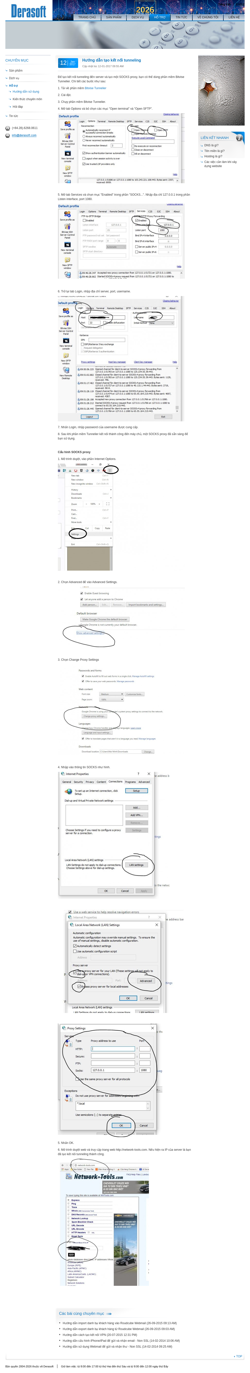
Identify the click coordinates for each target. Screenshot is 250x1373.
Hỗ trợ (13, 85)
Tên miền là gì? (214, 151)
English (240, 3)
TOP (239, 1356)
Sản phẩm (15, 70)
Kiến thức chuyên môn (27, 99)
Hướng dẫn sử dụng (26, 91)
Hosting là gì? (213, 156)
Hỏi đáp (18, 106)
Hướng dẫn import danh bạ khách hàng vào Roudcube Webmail (104, 1323)
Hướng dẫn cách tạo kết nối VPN (84, 1335)
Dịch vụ (14, 78)
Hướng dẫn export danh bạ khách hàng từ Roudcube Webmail (103, 1329)
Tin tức (13, 116)
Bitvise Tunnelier (95, 88)
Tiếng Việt (224, 4)
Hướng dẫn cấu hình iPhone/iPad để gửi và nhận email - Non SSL (106, 1340)
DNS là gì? (211, 145)
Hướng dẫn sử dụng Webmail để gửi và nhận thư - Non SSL (102, 1346)
